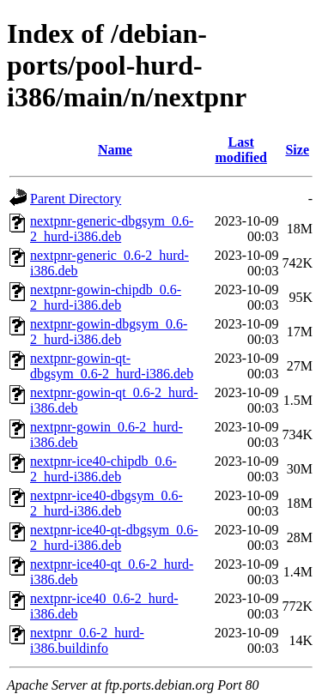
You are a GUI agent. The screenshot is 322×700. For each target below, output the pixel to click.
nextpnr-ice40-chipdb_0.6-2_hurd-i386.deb (103, 469)
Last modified (240, 150)
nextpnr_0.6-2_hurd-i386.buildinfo (87, 640)
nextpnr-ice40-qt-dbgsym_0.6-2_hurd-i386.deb (114, 537)
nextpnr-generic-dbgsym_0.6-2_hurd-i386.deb (111, 229)
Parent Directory (75, 198)
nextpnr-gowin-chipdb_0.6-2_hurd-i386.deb (105, 297)
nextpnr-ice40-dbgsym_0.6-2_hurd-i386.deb (106, 503)
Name (115, 149)
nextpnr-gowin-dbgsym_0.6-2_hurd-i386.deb (108, 332)
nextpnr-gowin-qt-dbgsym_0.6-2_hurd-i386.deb (111, 366)
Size (297, 149)
